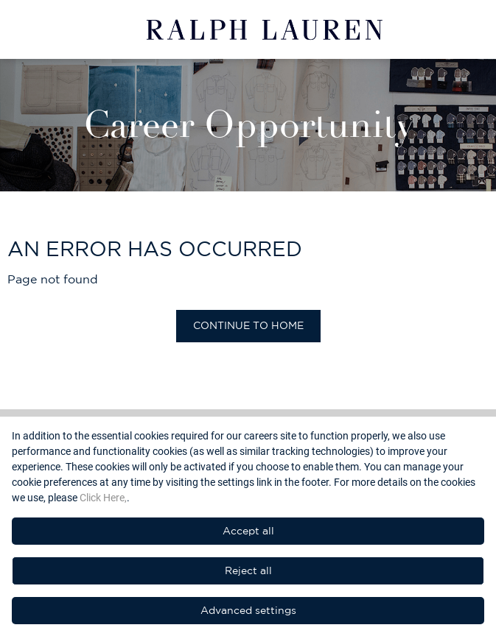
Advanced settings (248, 610)
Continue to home (248, 325)
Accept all (248, 531)
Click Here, (103, 498)
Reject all (248, 570)
